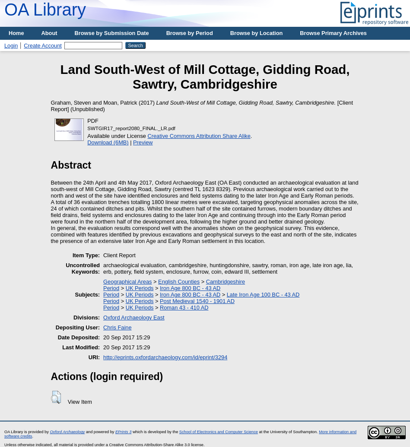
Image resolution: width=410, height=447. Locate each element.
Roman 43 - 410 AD (184, 307)
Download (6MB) (107, 142)
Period (111, 288)
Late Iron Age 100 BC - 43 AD (263, 294)
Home (16, 33)
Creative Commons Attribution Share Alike (199, 136)
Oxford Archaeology (67, 432)
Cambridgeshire (225, 281)
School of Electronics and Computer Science (218, 432)
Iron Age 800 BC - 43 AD (190, 288)
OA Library (45, 9)
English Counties (179, 281)
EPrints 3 (123, 432)
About (49, 33)
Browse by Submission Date (112, 33)
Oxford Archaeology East (134, 317)
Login (11, 45)
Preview (143, 142)
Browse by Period (189, 33)
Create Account (43, 45)
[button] (56, 397)
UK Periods (140, 288)
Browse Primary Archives (333, 33)
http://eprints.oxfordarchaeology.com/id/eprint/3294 (165, 357)
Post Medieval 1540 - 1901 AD (197, 301)
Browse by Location (256, 33)
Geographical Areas (127, 281)
